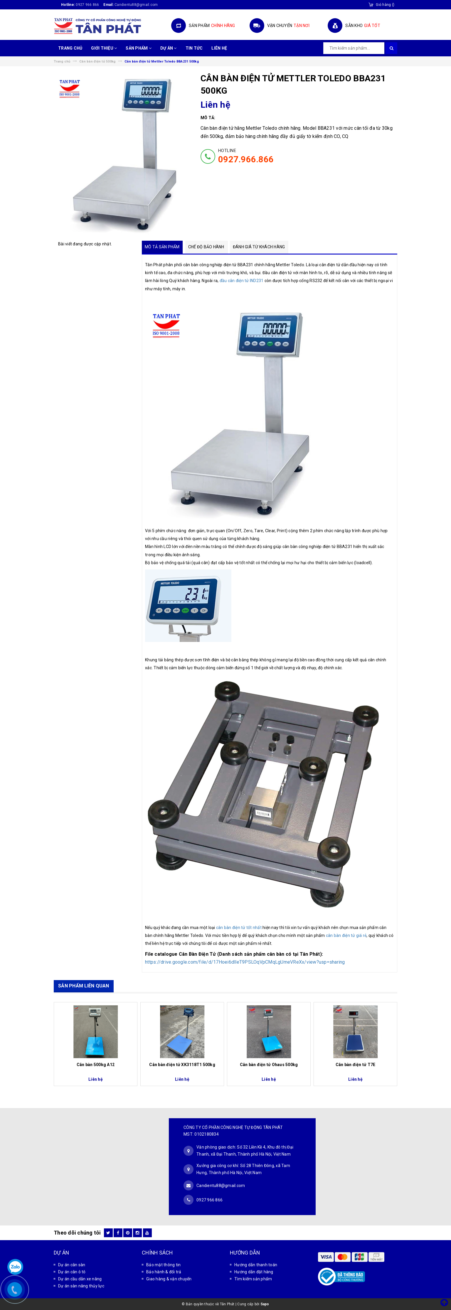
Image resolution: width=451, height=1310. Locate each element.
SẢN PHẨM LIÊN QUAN (83, 986)
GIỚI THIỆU (104, 48)
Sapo (264, 1304)
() (385, 5)
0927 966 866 (87, 5)
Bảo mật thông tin (163, 1264)
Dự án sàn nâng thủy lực (81, 1286)
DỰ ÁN (168, 48)
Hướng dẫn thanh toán (255, 1264)
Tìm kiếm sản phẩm (253, 1279)
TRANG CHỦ (70, 48)
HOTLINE (246, 156)
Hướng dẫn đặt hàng (253, 1271)
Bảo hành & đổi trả (163, 1271)
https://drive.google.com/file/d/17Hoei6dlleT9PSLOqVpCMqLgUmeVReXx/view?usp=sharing (245, 962)
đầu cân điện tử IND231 (242, 280)
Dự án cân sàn (71, 1264)
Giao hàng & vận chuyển (169, 1279)
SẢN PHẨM (139, 48)
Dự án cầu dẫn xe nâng (80, 1279)
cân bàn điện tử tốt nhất (239, 927)
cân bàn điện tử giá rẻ (346, 935)
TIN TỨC (194, 48)
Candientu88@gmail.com (220, 1185)
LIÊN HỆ (219, 48)
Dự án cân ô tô (72, 1271)
